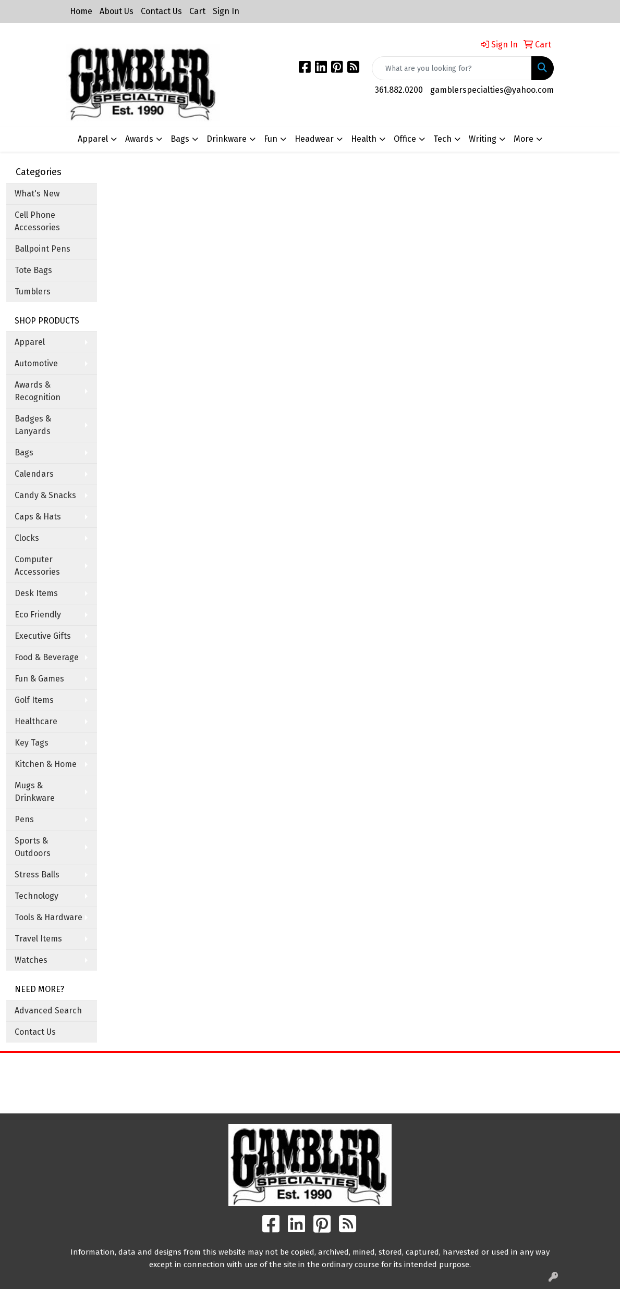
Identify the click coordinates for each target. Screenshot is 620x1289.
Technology (36, 896)
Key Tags (31, 743)
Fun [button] (270, 139)
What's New (37, 194)
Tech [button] (442, 139)
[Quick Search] (452, 68)
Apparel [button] (93, 139)
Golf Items (34, 700)
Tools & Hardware (48, 917)
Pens (24, 819)
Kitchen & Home (46, 764)
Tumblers (33, 291)
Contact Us (161, 11)
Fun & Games (39, 679)
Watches (31, 960)
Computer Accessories (37, 565)
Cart (197, 11)
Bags (24, 452)
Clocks (27, 538)
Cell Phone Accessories (37, 221)
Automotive (36, 363)
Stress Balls (37, 874)
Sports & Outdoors (33, 847)
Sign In (226, 11)
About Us (116, 11)
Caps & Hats (38, 517)
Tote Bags (33, 270)
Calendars (34, 474)
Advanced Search (48, 1010)
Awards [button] (139, 139)
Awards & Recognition (37, 391)
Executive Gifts (43, 636)
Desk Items (36, 593)
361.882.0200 (399, 90)
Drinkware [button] (226, 139)
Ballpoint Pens (42, 249)
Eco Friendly (38, 614)
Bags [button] (180, 139)
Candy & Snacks (45, 495)
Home (81, 11)
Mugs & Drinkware (35, 791)
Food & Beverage (47, 657)
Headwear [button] (314, 139)
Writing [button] (482, 139)
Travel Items (38, 939)
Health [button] (363, 139)
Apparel (30, 342)
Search (387, 1068)
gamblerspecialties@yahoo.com (492, 90)
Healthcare (36, 721)
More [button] (523, 139)
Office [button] (405, 139)
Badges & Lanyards (33, 425)
